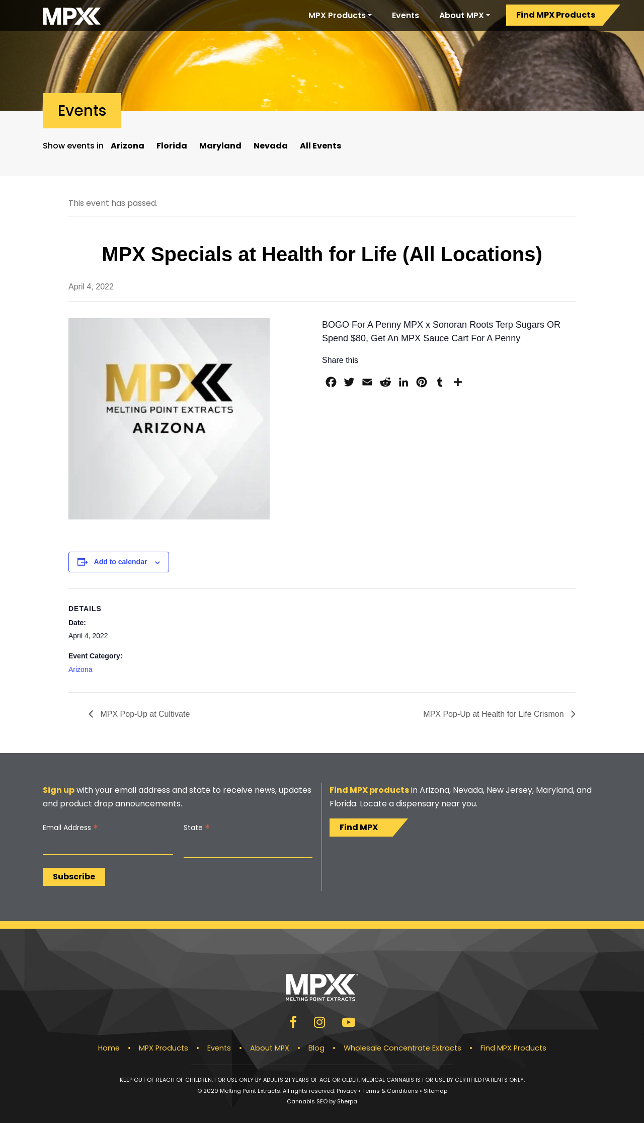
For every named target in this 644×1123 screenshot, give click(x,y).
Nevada (271, 146)
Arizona (127, 146)
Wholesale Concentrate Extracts (402, 1048)
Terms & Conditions (390, 1091)
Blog (316, 1048)
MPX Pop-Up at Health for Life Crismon (494, 714)
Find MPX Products (555, 15)
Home (109, 1048)
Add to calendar (120, 562)
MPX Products (337, 15)
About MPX (461, 15)
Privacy (347, 1091)
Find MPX (359, 827)
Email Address (70, 827)
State (197, 827)
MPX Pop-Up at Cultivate (144, 714)
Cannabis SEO (307, 1101)
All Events (320, 146)
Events (405, 15)
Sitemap (435, 1091)
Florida (171, 146)
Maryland (220, 146)
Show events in (73, 146)
